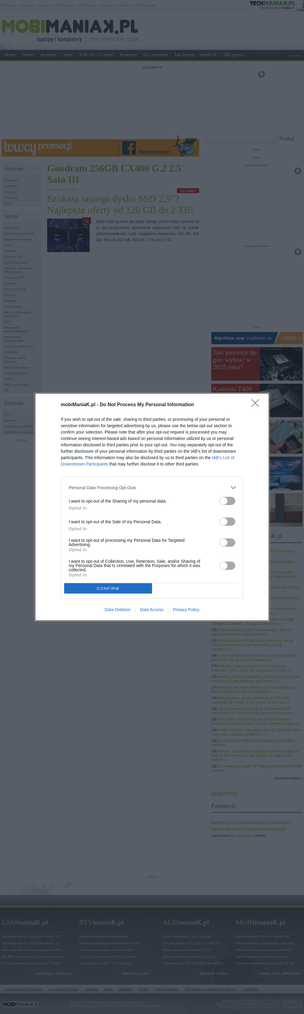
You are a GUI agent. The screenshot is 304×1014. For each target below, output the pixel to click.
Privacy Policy (186, 609)
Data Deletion (117, 609)
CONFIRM (108, 588)
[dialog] (152, 507)
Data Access (152, 609)
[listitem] (152, 487)
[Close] (257, 405)
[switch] (227, 501)
